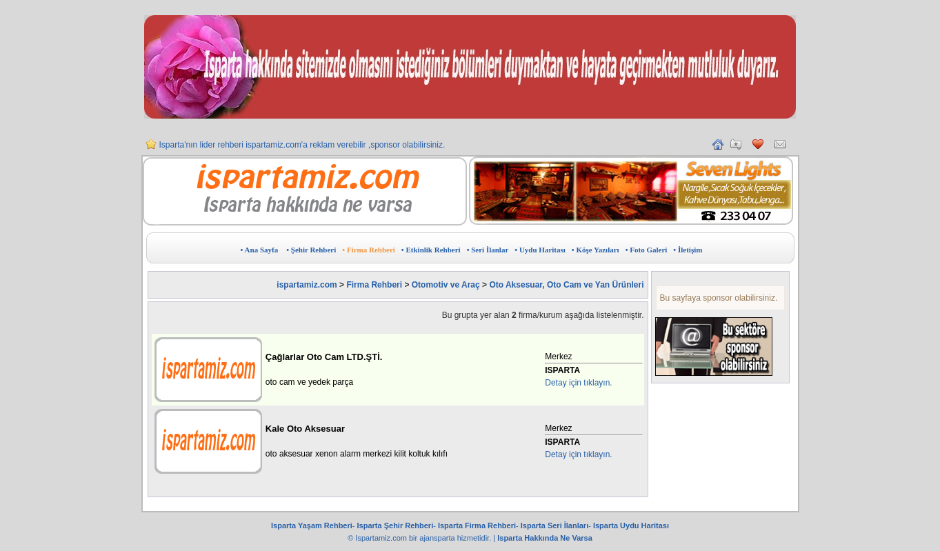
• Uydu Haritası (540, 250)
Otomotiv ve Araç (446, 285)
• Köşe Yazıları (595, 250)
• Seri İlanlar (488, 250)
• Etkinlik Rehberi (431, 250)
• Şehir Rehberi (311, 250)
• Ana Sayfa (260, 250)
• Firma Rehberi (368, 250)
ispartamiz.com (307, 285)
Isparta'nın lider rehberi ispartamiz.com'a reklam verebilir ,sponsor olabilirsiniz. (302, 150)
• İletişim (687, 250)
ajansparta (438, 538)
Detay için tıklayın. (578, 383)
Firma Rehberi (374, 285)
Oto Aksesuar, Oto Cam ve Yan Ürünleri (566, 285)
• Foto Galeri (647, 250)
